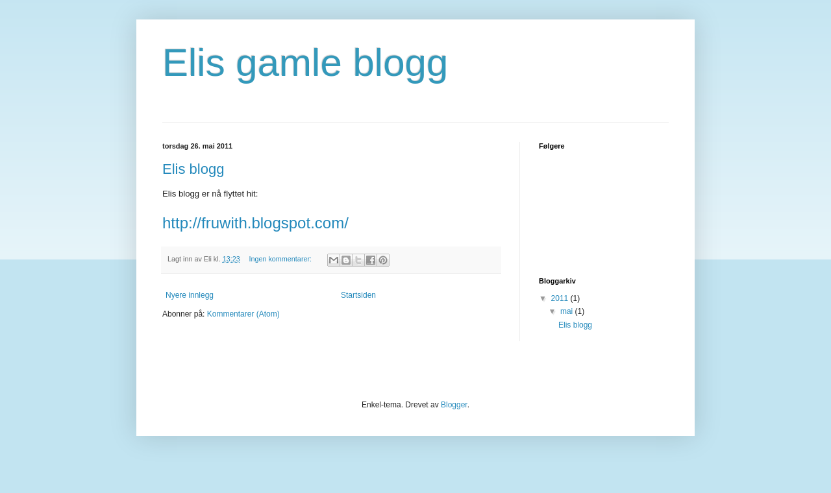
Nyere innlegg (190, 295)
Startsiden (358, 295)
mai (567, 311)
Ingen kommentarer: (281, 259)
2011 (561, 298)
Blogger (454, 404)
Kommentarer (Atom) (243, 314)
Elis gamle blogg (305, 62)
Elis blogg (193, 169)
